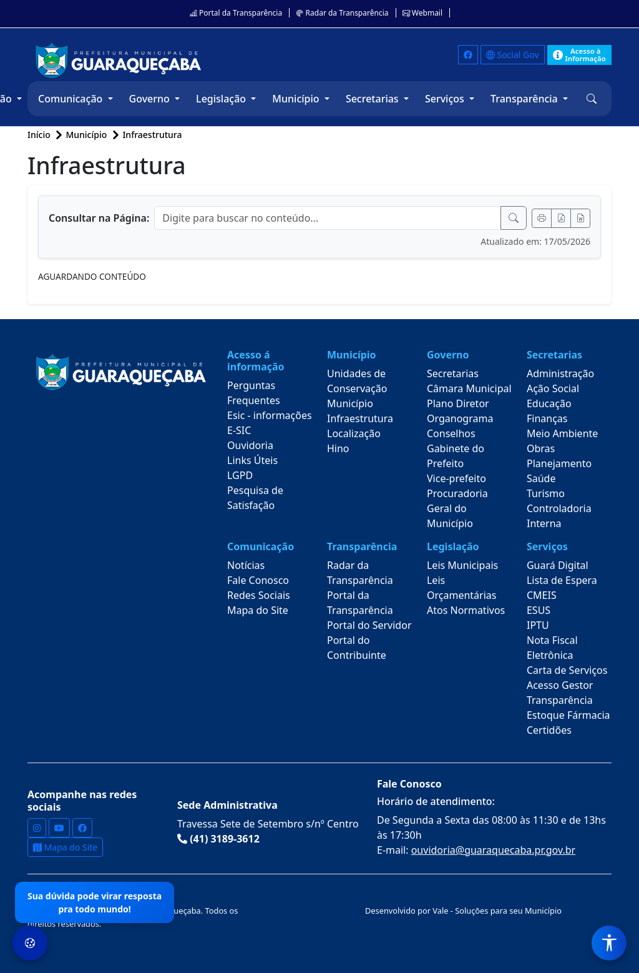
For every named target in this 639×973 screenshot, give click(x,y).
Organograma (460, 418)
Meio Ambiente (562, 433)
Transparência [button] (525, 99)
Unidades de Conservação (357, 381)
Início (39, 135)
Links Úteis (252, 460)
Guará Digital (557, 565)
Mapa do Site (257, 610)
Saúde (541, 478)
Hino (338, 448)
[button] (591, 98)
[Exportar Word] (580, 218)
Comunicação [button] (71, 99)
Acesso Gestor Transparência (560, 692)
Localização (354, 433)
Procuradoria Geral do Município (457, 508)
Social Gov (512, 55)
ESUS (538, 610)
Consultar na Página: (99, 218)
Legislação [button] (222, 99)
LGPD (240, 475)
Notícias (246, 565)
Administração (560, 373)
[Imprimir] (542, 218)
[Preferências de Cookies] (29, 943)
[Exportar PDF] (561, 218)
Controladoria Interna (559, 515)
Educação (549, 403)
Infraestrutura (152, 135)
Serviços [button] (446, 99)
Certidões (549, 730)
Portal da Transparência (236, 12)
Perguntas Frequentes (253, 392)
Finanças (547, 418)
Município (350, 403)
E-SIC (239, 430)
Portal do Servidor (369, 625)
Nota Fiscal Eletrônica (552, 647)
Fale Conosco (258, 580)
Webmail (422, 12)
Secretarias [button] (373, 99)
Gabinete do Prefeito (455, 456)
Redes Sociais (258, 595)
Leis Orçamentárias (461, 587)
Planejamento (559, 463)
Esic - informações (269, 415)
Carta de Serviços (567, 670)
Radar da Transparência (342, 12)
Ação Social (553, 388)
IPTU (538, 625)
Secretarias (453, 373)
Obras (541, 448)
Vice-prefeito (456, 478)
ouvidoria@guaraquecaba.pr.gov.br (493, 850)
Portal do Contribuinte (356, 647)
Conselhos (451, 433)
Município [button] (296, 99)
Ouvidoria (250, 445)
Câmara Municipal (469, 388)
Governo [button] (150, 99)
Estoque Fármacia (568, 715)
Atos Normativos (466, 610)
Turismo (546, 493)
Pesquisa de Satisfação (255, 497)
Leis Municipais (462, 565)
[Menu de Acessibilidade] (609, 943)
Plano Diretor (458, 403)
